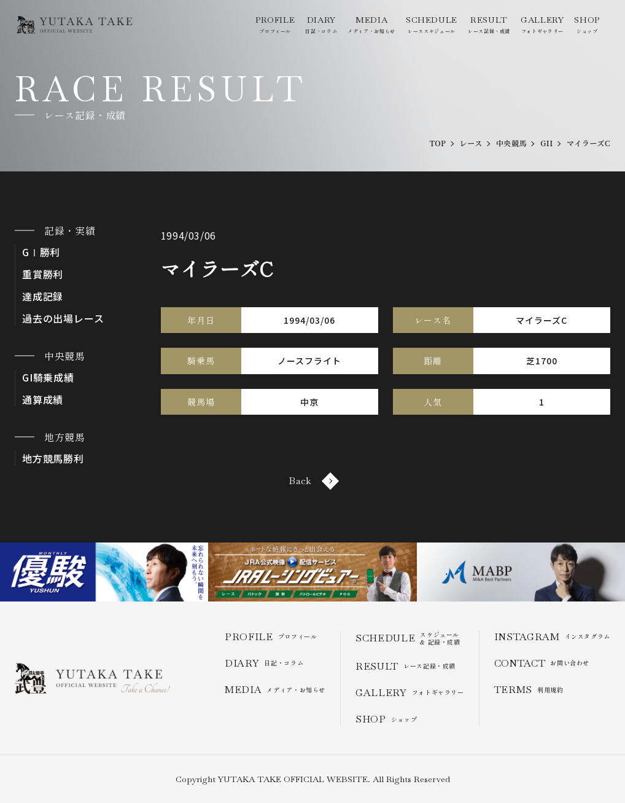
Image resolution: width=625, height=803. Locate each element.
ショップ (587, 24)
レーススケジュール (431, 24)
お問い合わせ (541, 663)
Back (312, 480)
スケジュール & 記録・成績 (407, 638)
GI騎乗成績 (48, 377)
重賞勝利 (42, 274)
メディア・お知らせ (371, 24)
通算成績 (42, 400)
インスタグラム (552, 637)
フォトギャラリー (542, 24)
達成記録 (42, 296)
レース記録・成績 (489, 24)
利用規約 (529, 689)
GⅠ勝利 (41, 252)
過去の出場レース (63, 318)
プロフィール (275, 24)
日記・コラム (321, 24)
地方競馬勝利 (53, 459)
